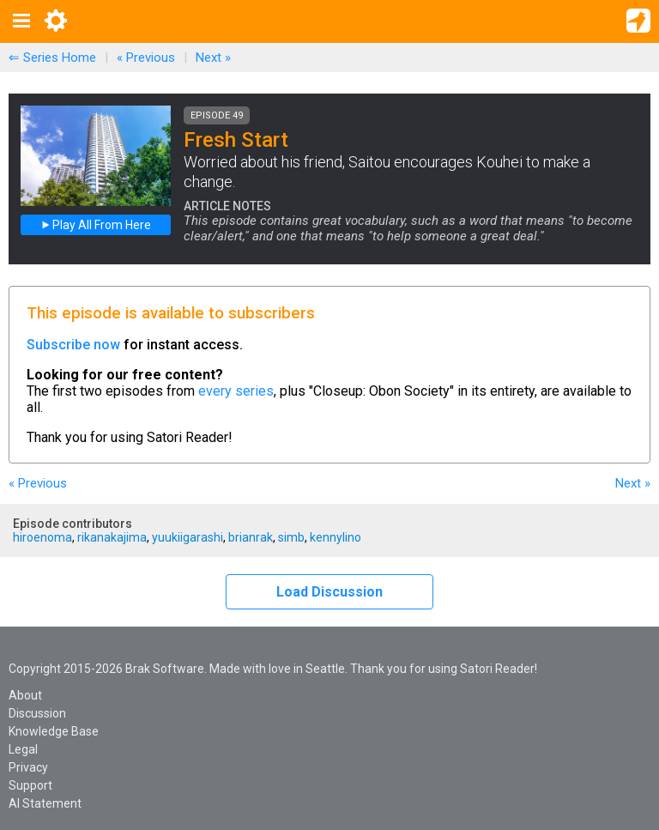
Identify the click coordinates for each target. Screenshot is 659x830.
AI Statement (45, 803)
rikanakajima (112, 537)
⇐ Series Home (52, 57)
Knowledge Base (54, 731)
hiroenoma (42, 537)
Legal (23, 749)
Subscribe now (73, 344)
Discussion (37, 713)
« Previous (146, 57)
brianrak (250, 537)
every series (236, 391)
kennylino (335, 537)
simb (291, 537)
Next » (213, 57)
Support (30, 785)
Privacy (28, 767)
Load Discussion (329, 592)
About (25, 695)
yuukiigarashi (187, 537)
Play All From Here (96, 225)
